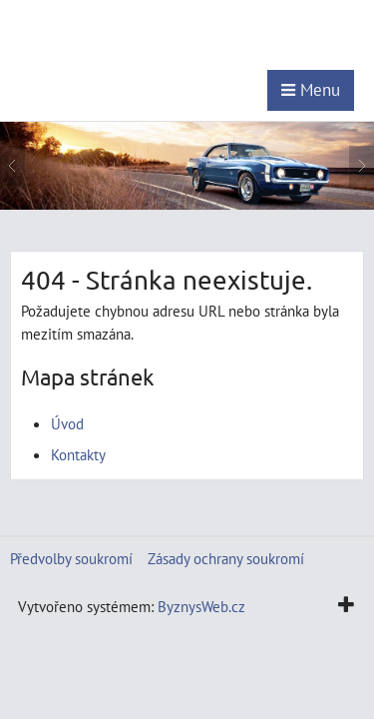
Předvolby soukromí (71, 558)
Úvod (67, 423)
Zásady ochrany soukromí (226, 558)
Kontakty (78, 454)
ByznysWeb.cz (201, 606)
